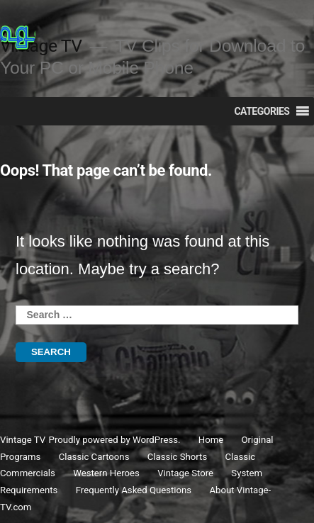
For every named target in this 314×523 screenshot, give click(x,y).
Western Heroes (106, 473)
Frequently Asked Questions (133, 490)
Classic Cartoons (94, 456)
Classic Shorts (177, 456)
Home (211, 439)
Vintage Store (185, 473)
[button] (261, 111)
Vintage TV (22, 439)
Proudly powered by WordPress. (116, 439)
